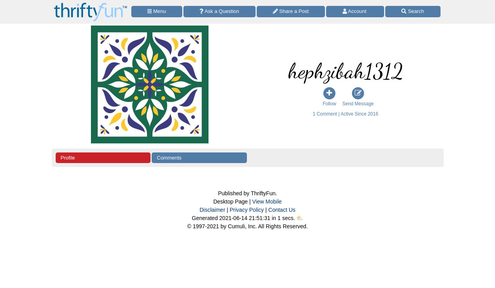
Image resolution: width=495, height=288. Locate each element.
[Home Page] (90, 4)
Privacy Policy (247, 210)
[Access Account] (355, 11)
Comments (169, 158)
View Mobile (267, 201)
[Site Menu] (156, 11)
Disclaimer (212, 210)
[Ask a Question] (219, 11)
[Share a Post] (291, 11)
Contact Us (282, 210)
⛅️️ (299, 218)
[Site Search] (413, 11)
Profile (68, 158)
